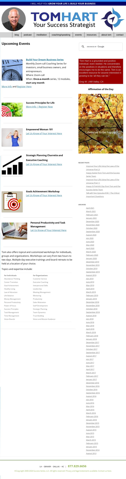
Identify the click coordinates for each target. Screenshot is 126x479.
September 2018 (93, 312)
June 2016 (90, 403)
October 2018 (91, 309)
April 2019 (90, 288)
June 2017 (90, 362)
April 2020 (90, 248)
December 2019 (92, 262)
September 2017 (93, 352)
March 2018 (91, 332)
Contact (119, 35)
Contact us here (104, 471)
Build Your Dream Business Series (45, 59)
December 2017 (92, 342)
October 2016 (91, 389)
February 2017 (92, 376)
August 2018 (91, 315)
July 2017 (89, 359)
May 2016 (90, 406)
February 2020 (92, 255)
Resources (91, 35)
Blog (17, 35)
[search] (100, 46)
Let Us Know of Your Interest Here (44, 133)
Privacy (69, 471)
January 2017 (91, 379)
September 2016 (93, 393)
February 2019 (92, 295)
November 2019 (92, 265)
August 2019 (91, 275)
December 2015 (92, 423)
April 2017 (90, 369)
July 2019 (89, 278)
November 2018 (92, 305)
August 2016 (91, 396)
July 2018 (89, 319)
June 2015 (90, 433)
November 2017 (92, 346)
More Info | (32, 106)
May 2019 (90, 285)
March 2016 (91, 413)
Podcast (28, 35)
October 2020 (91, 228)
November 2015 (92, 426)
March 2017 (91, 372)
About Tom (106, 35)
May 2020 (90, 245)
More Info (7, 86)
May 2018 (90, 325)
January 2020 (91, 258)
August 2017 (91, 356)
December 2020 (92, 221)
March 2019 (91, 292)
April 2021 (90, 208)
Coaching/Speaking (61, 35)
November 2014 (92, 450)
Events (78, 35)
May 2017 (90, 366)
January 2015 (91, 446)
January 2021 (91, 218)
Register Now (46, 106)
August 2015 (91, 430)
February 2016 (92, 416)
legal (78, 471)
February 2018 (92, 335)
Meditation (41, 35)
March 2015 (91, 440)
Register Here (24, 86)
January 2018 (91, 339)
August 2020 (91, 235)
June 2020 (90, 241)
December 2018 (92, 302)
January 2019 (91, 298)
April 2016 (90, 409)
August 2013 (91, 453)
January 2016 (91, 419)
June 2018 (90, 322)
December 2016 (92, 383)
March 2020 (91, 251)
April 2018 (90, 329)
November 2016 (92, 386)
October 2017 (91, 349)
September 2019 (93, 272)
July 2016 (89, 399)
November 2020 (92, 225)
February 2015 (92, 443)
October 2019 (91, 268)
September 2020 (93, 231)
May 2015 (90, 436)
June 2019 (90, 282)
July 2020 (89, 238)
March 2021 (91, 211)
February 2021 (92, 214)
